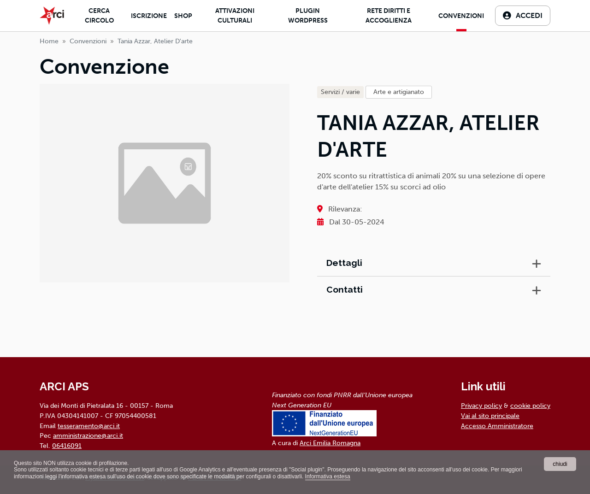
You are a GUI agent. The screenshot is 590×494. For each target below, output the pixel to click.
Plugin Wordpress (308, 15)
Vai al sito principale (490, 416)
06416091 (67, 445)
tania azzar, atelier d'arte (155, 41)
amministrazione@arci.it (88, 435)
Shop (183, 16)
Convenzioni (461, 16)
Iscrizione (149, 16)
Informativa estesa (327, 476)
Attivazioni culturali (234, 15)
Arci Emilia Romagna (330, 443)
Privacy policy (481, 405)
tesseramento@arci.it (89, 426)
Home (49, 41)
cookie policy (530, 405)
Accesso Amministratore (497, 426)
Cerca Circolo (99, 15)
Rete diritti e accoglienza (389, 15)
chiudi (560, 464)
